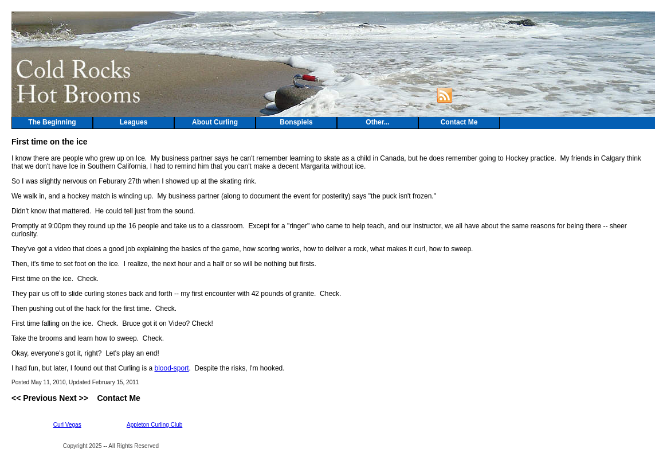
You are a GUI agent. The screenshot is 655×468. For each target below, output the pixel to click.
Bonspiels (296, 122)
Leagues (134, 122)
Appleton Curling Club (154, 425)
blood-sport (172, 368)
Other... (377, 122)
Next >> (73, 398)
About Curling (215, 122)
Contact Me (459, 122)
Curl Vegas (67, 425)
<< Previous (34, 398)
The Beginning (52, 122)
